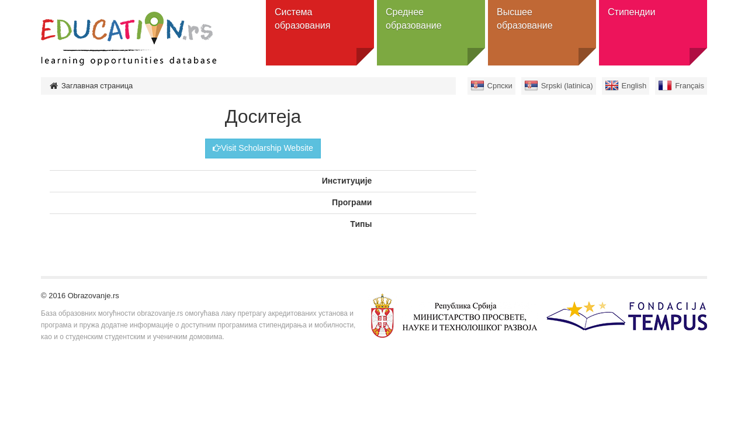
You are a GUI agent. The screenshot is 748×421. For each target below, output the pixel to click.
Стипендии (631, 12)
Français (689, 85)
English (634, 85)
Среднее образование (414, 18)
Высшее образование (525, 18)
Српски (499, 85)
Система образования (302, 18)
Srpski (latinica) (567, 85)
